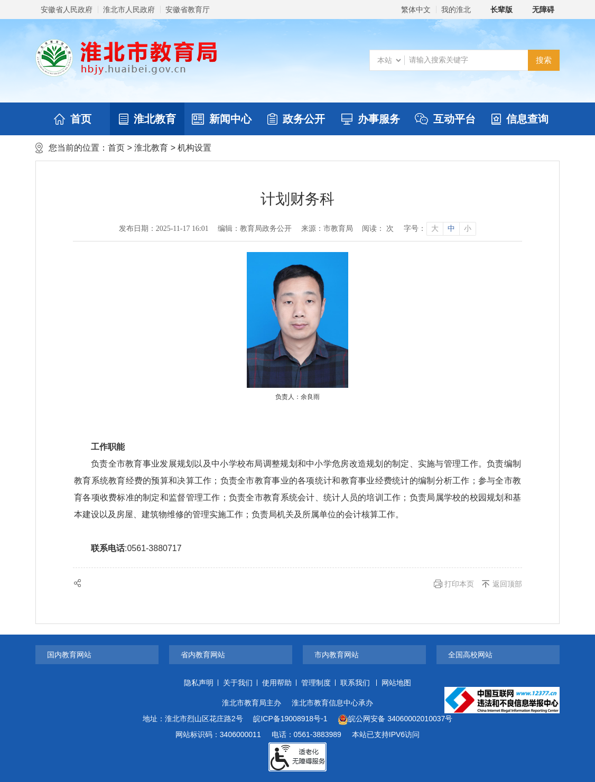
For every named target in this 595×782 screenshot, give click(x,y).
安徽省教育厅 (187, 9)
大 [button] (435, 228)
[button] (496, 9)
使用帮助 (277, 682)
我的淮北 (456, 9)
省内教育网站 (203, 654)
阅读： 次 (378, 228)
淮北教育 (147, 119)
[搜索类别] (389, 60)
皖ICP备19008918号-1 (290, 718)
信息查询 (519, 119)
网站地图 (396, 682)
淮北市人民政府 (129, 9)
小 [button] (467, 228)
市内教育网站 (336, 654)
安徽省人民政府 (66, 9)
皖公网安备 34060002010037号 (395, 719)
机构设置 (194, 147)
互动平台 (445, 119)
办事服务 (370, 119)
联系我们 (355, 682)
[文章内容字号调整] (439, 229)
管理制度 (316, 682)
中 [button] (451, 228)
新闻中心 (222, 119)
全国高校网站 (470, 654)
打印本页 (459, 584)
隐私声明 (198, 682)
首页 (72, 119)
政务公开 (296, 119)
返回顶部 (507, 584)
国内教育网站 (69, 654)
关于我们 (238, 682)
